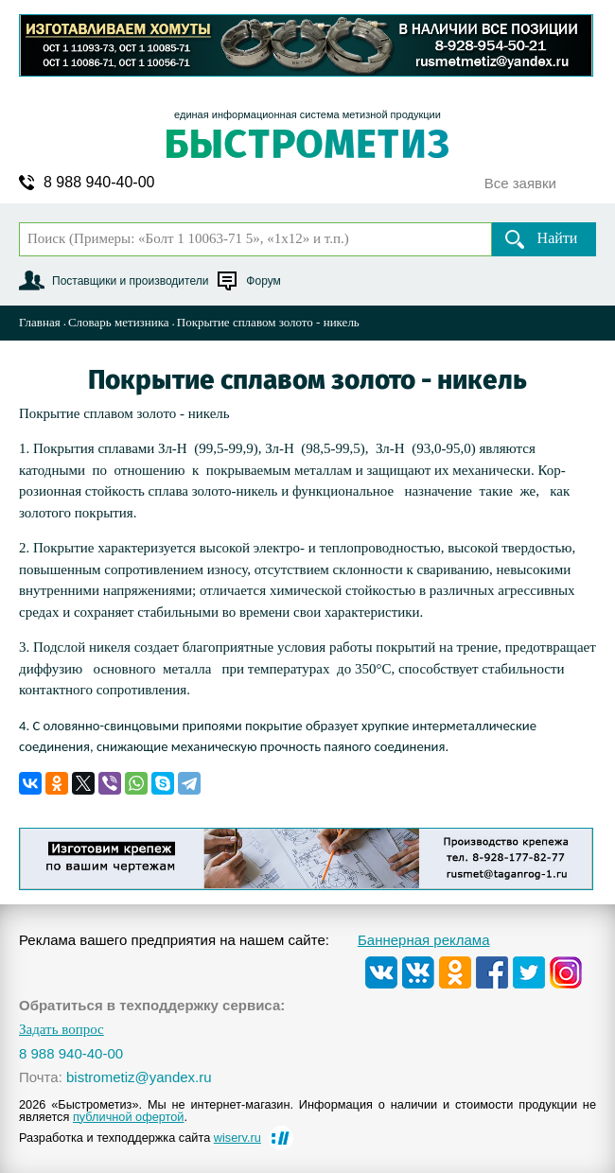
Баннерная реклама (424, 940)
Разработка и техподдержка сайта (140, 1137)
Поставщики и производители (130, 281)
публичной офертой (128, 1117)
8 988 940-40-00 (99, 182)
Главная (40, 322)
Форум (263, 281)
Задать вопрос (61, 1030)
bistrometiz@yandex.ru (139, 1077)
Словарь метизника (118, 322)
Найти (557, 238)
